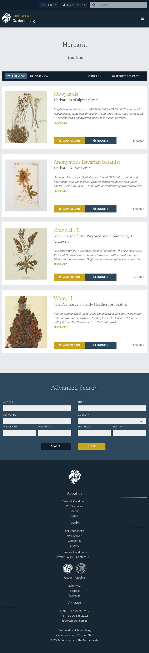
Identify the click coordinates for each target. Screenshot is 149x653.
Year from (84, 426)
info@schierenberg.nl (74, 621)
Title (81, 402)
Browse (74, 546)
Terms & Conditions (74, 501)
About (74, 516)
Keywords (9, 414)
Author (8, 402)
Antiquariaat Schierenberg (74, 630)
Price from (10, 426)
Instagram (74, 586)
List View (16, 76)
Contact (74, 511)
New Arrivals (75, 536)
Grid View (39, 76)
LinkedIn (74, 596)
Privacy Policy (74, 506)
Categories (74, 541)
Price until (45, 426)
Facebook (74, 591)
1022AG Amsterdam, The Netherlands (74, 640)
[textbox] (48, 5)
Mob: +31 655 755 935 (74, 611)
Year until (119, 426)
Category (84, 414)
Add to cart (69, 140)
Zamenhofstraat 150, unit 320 (74, 635)
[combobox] (49, 5)
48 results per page (125, 76)
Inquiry (100, 140)
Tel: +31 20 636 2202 (74, 616)
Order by (95, 76)
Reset (91, 446)
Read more (60, 122)
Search (56, 446)
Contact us (82, 557)
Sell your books (74, 531)
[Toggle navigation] (142, 18)
